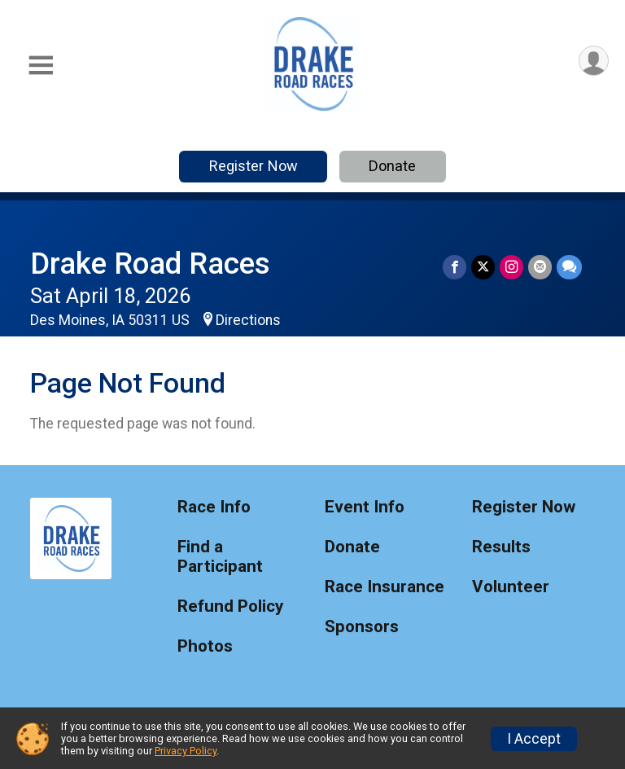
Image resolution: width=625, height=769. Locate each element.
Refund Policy (230, 606)
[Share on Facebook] (454, 267)
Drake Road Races (150, 263)
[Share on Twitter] (483, 267)
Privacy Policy (185, 751)
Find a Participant (220, 557)
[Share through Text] (569, 267)
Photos (205, 646)
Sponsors (362, 626)
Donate (392, 165)
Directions (248, 320)
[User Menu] (594, 61)
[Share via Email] (540, 267)
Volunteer (510, 587)
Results (501, 547)
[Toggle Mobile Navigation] (40, 65)
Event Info (364, 507)
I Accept (534, 739)
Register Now (253, 165)
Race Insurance (384, 587)
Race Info (214, 507)
